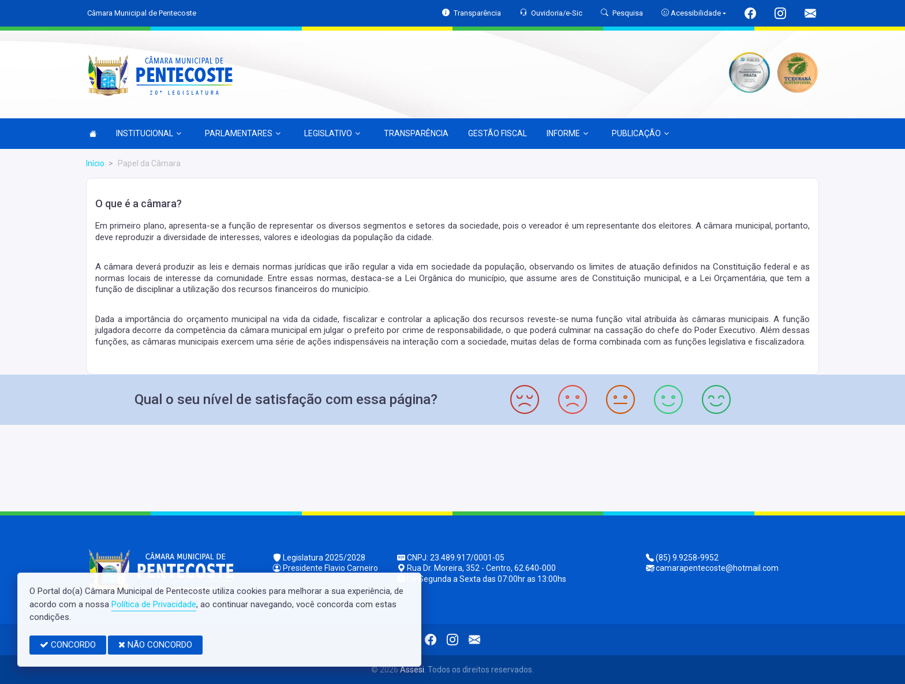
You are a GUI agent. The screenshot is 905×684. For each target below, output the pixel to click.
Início (95, 163)
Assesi (412, 669)
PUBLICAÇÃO (640, 133)
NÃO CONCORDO (155, 645)
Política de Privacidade (153, 604)
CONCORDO (68, 645)
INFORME (567, 133)
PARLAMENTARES (243, 133)
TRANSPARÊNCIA (416, 133)
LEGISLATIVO (332, 133)
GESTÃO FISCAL (497, 133)
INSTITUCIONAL (148, 133)
